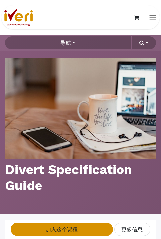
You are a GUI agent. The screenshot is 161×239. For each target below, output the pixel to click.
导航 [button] (65, 43)
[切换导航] (153, 17)
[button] (144, 42)
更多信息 (132, 229)
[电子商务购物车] (136, 17)
